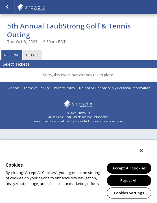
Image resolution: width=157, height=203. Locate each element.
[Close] (145, 154)
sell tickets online (56, 121)
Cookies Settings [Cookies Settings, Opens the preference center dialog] (129, 192)
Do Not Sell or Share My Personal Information (114, 88)
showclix (78, 104)
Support (13, 88)
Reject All (129, 180)
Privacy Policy (64, 88)
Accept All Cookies (129, 168)
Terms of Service (36, 88)
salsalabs (45, 7)
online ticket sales (111, 121)
